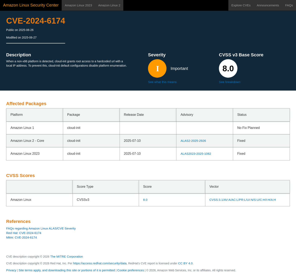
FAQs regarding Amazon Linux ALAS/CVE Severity (41, 228)
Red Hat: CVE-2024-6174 (23, 233)
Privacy (11, 270)
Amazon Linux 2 (109, 5)
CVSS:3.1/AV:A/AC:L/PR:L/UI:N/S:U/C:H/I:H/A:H (242, 199)
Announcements (268, 5)
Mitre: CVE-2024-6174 (21, 237)
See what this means (162, 82)
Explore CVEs (241, 5)
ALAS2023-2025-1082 (195, 153)
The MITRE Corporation (66, 256)
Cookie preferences (130, 270)
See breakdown (229, 82)
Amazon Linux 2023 (78, 5)
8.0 (145, 199)
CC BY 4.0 (185, 263)
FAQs (289, 5)
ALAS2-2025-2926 (193, 140)
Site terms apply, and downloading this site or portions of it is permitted (67, 270)
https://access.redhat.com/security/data (99, 263)
